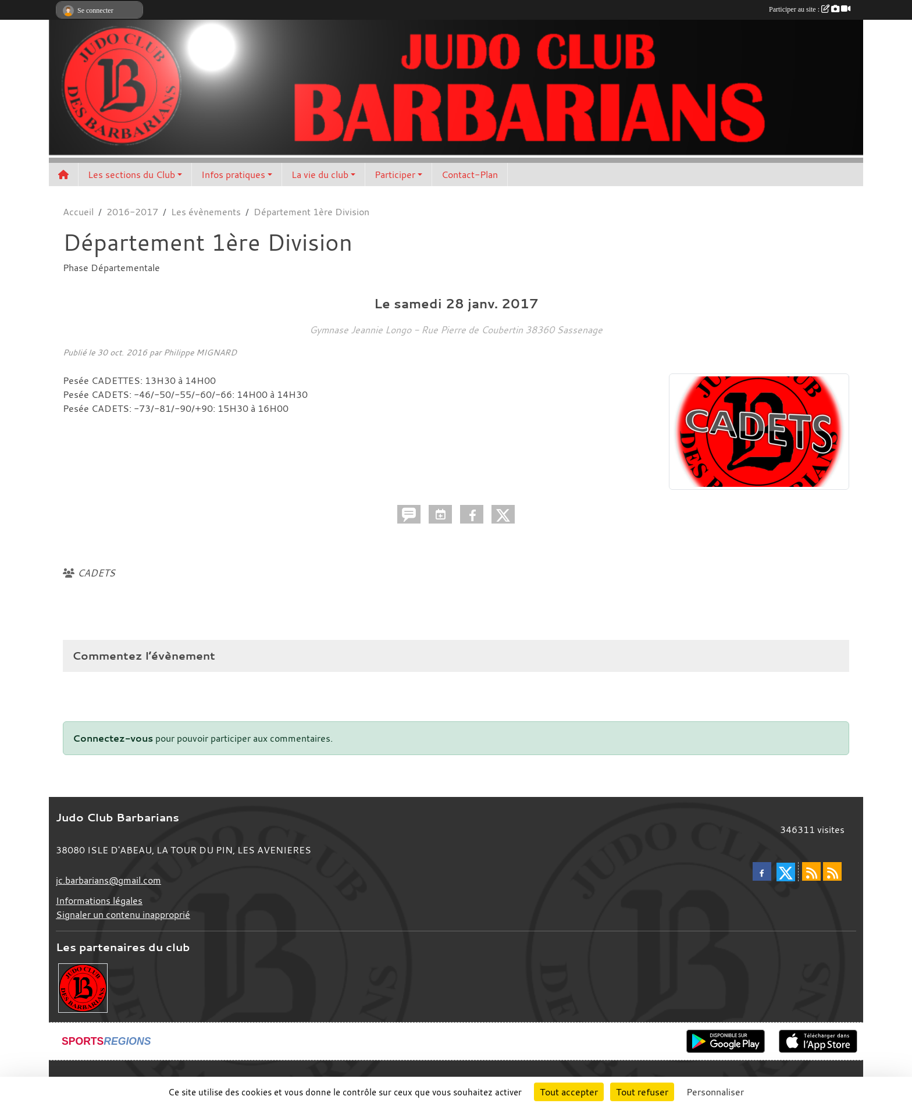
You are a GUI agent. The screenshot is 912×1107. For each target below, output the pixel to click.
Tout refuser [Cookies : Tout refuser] (642, 1091)
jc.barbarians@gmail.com (108, 880)
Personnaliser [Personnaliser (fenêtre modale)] (715, 1091)
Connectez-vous (113, 738)
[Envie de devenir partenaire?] (83, 987)
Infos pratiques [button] (233, 174)
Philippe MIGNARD (200, 352)
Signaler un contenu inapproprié (123, 914)
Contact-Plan (469, 174)
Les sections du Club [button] (131, 174)
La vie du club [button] (319, 174)
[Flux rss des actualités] (811, 871)
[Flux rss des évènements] (832, 871)
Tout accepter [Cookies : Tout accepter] (569, 1091)
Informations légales (99, 900)
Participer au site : (809, 9)
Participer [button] (395, 174)
